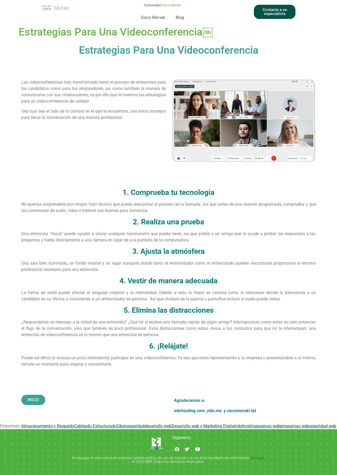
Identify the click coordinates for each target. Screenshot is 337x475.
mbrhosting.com (189, 410)
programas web (294, 425)
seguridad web (322, 425)
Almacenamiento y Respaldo (47, 425)
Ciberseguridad (130, 425)
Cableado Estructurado (95, 425)
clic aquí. (257, 458)
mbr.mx (215, 410)
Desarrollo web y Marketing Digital (203, 425)
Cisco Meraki (153, 17)
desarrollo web (158, 425)
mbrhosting (245, 425)
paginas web (268, 425)
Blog (180, 17)
